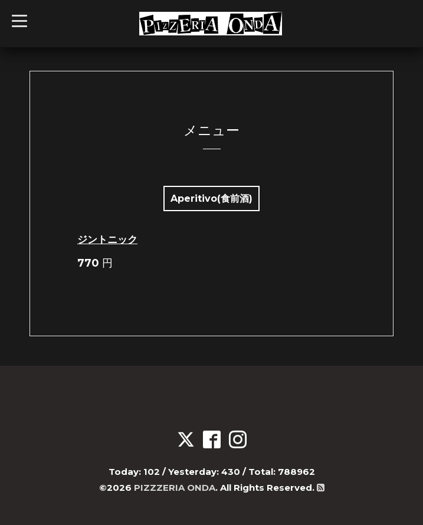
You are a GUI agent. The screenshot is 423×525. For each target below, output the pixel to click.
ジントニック (107, 239)
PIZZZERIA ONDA (174, 487)
